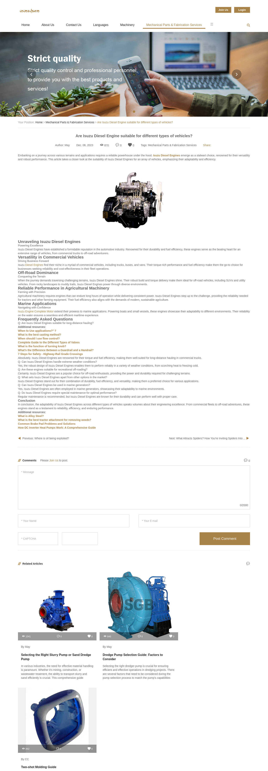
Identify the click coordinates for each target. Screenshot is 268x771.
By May (25, 632)
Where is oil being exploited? (51, 438)
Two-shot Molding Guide (157, 640)
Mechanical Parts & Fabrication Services (174, 25)
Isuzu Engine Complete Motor (36, 311)
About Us (48, 25)
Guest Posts (26, 681)
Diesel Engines (34, 264)
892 (143, 622)
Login (242, 9)
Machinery (127, 25)
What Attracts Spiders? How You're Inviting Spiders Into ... (211, 438)
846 (84, 622)
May (67, 145)
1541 (26, 622)
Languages (100, 25)
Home (25, 25)
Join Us (223, 9)
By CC (143, 632)
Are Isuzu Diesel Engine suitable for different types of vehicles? (135, 122)
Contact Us (73, 25)
